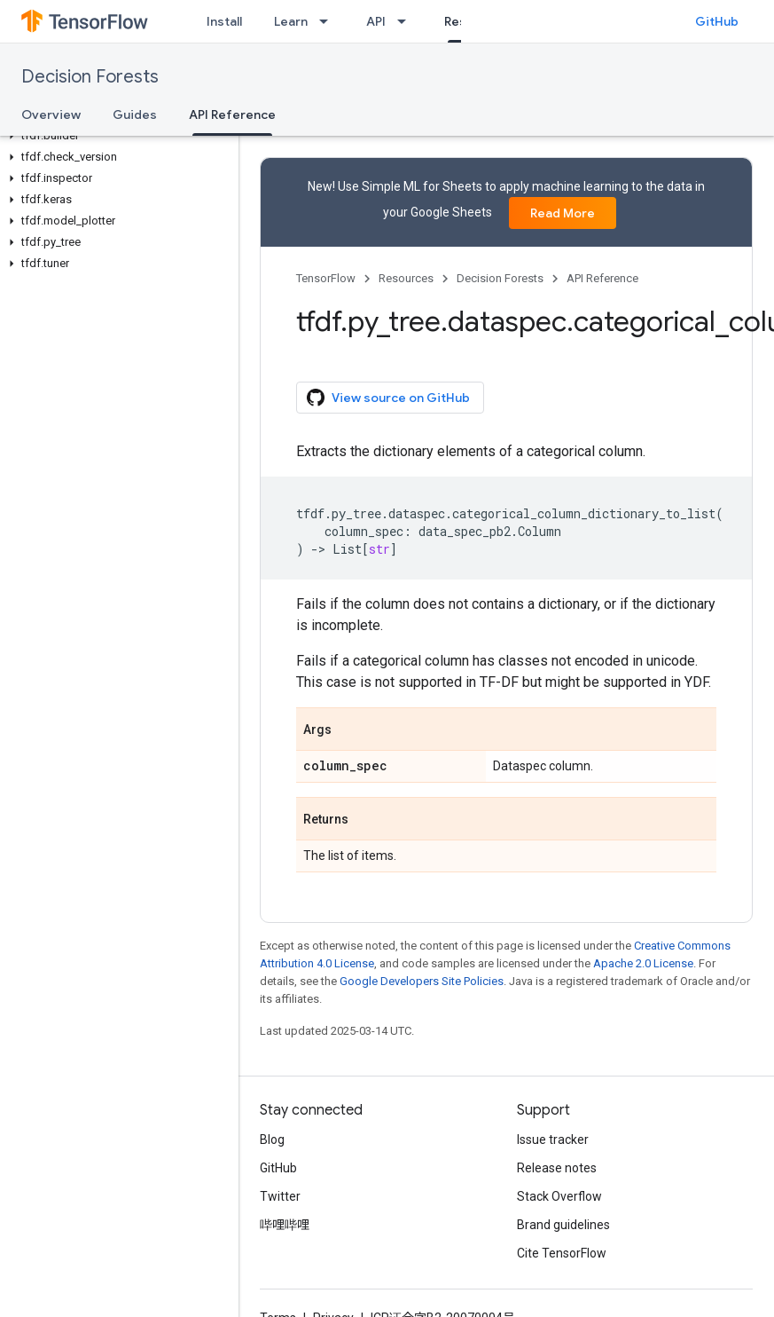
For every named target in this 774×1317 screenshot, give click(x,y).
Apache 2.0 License (643, 963)
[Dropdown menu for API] (407, 21)
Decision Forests (90, 77)
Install (224, 21)
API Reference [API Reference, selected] (232, 114)
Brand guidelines (563, 1225)
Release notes (557, 1168)
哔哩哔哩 (284, 1225)
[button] (115, 135)
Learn (291, 21)
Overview (51, 114)
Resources (406, 278)
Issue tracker (553, 1139)
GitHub (717, 21)
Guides (135, 114)
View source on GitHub (388, 397)
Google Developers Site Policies (422, 981)
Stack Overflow (559, 1196)
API (376, 21)
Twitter (280, 1196)
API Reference (602, 278)
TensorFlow (326, 278)
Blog (272, 1139)
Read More (562, 213)
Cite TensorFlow (561, 1253)
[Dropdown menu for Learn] (329, 21)
